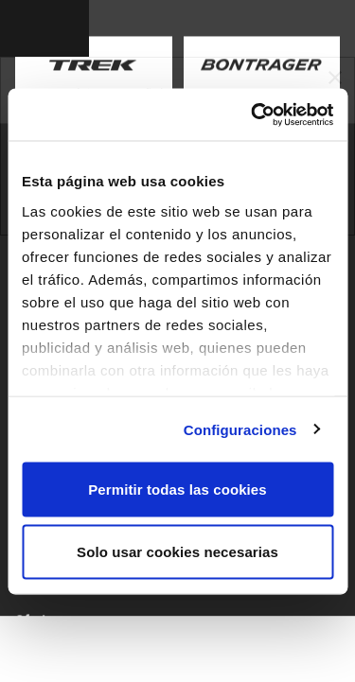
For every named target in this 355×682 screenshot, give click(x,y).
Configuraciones (240, 429)
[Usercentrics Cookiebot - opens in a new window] (252, 114)
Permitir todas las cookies (177, 489)
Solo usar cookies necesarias (177, 551)
